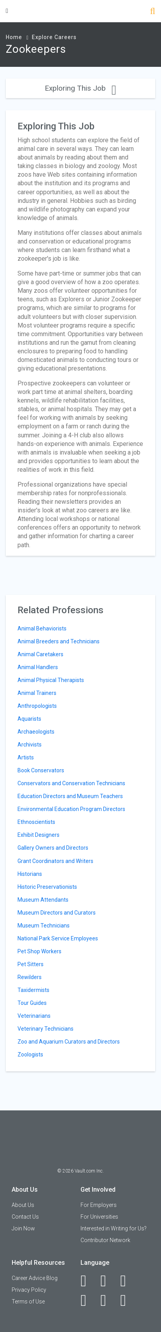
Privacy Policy (29, 1290)
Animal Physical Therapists (51, 680)
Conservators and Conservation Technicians (71, 783)
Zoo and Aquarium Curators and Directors (69, 1041)
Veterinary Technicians (46, 1029)
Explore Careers (54, 37)
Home (14, 37)
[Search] (152, 12)
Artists (26, 757)
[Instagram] (87, 1300)
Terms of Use (28, 1301)
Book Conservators (41, 770)
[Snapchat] (127, 1300)
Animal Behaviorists (42, 628)
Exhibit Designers (39, 835)
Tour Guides (32, 1003)
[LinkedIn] (107, 1281)
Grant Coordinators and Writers (55, 861)
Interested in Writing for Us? (113, 1228)
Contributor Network (105, 1240)
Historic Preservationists (47, 887)
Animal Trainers (37, 693)
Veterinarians (34, 1016)
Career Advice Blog (35, 1278)
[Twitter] (127, 1281)
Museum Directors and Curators (57, 912)
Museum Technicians (44, 925)
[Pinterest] (107, 1300)
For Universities (99, 1217)
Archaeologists (36, 732)
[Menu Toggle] (7, 10)
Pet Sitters (31, 964)
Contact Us (25, 1217)
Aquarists (29, 719)
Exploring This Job (80, 88)
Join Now (23, 1228)
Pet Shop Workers (39, 951)
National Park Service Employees (58, 938)
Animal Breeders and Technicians (59, 641)
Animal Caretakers (40, 654)
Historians (30, 874)
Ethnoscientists (36, 822)
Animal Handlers (38, 667)
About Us (23, 1205)
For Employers (98, 1205)
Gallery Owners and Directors (53, 848)
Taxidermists (33, 990)
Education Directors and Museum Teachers (70, 796)
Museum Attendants (43, 900)
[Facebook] (87, 1281)
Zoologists (30, 1054)
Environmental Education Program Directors (71, 809)
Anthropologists (37, 706)
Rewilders (30, 977)
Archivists (30, 744)
